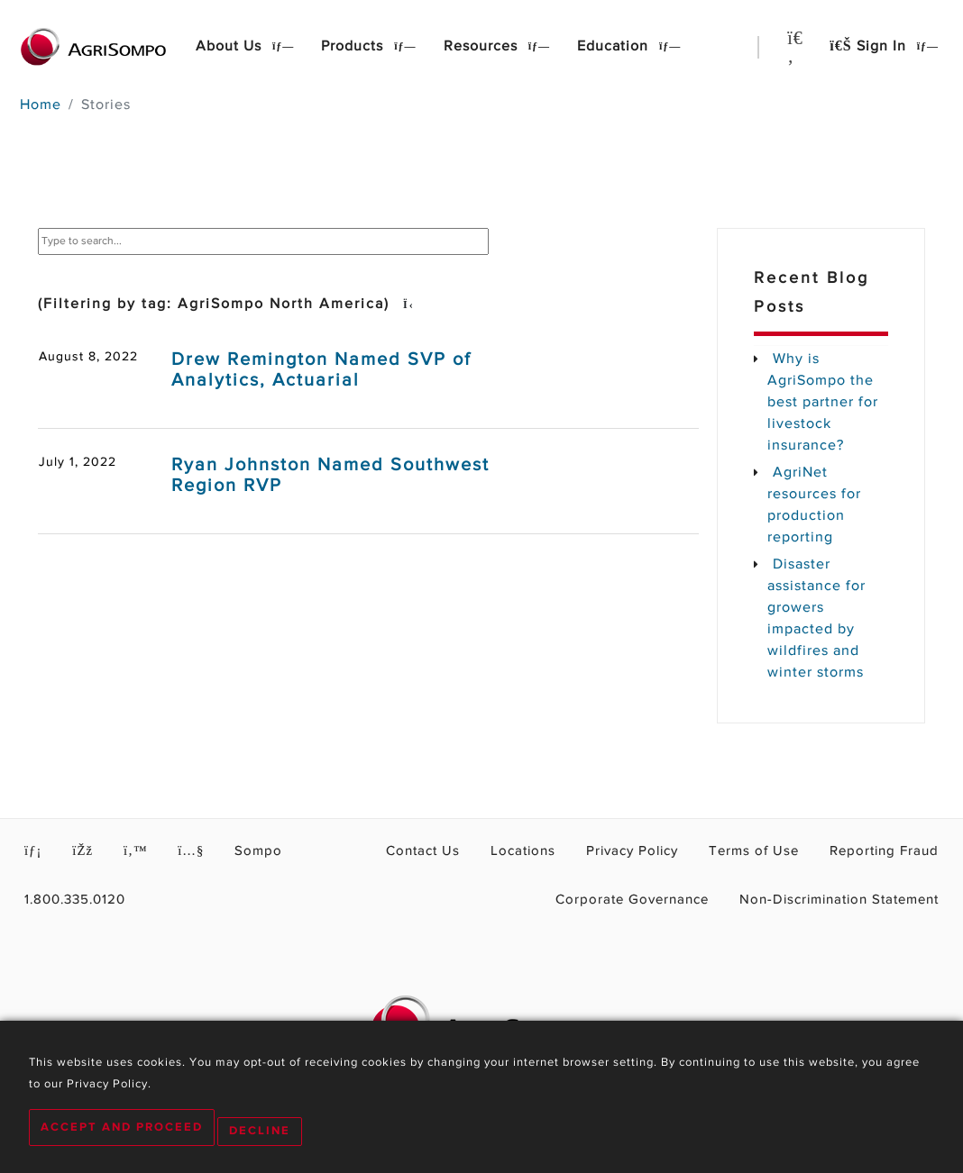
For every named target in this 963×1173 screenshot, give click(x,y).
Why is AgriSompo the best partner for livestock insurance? (822, 402)
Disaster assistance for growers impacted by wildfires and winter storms (816, 619)
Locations (573, 852)
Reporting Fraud (893, 852)
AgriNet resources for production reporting (814, 505)
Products (354, 47)
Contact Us (485, 852)
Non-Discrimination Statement (852, 901)
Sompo (240, 852)
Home (40, 105)
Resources (483, 47)
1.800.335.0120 (66, 901)
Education (615, 47)
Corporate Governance (671, 901)
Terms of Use (778, 852)
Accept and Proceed (122, 1132)
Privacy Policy (671, 852)
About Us (231, 47)
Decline (267, 1132)
